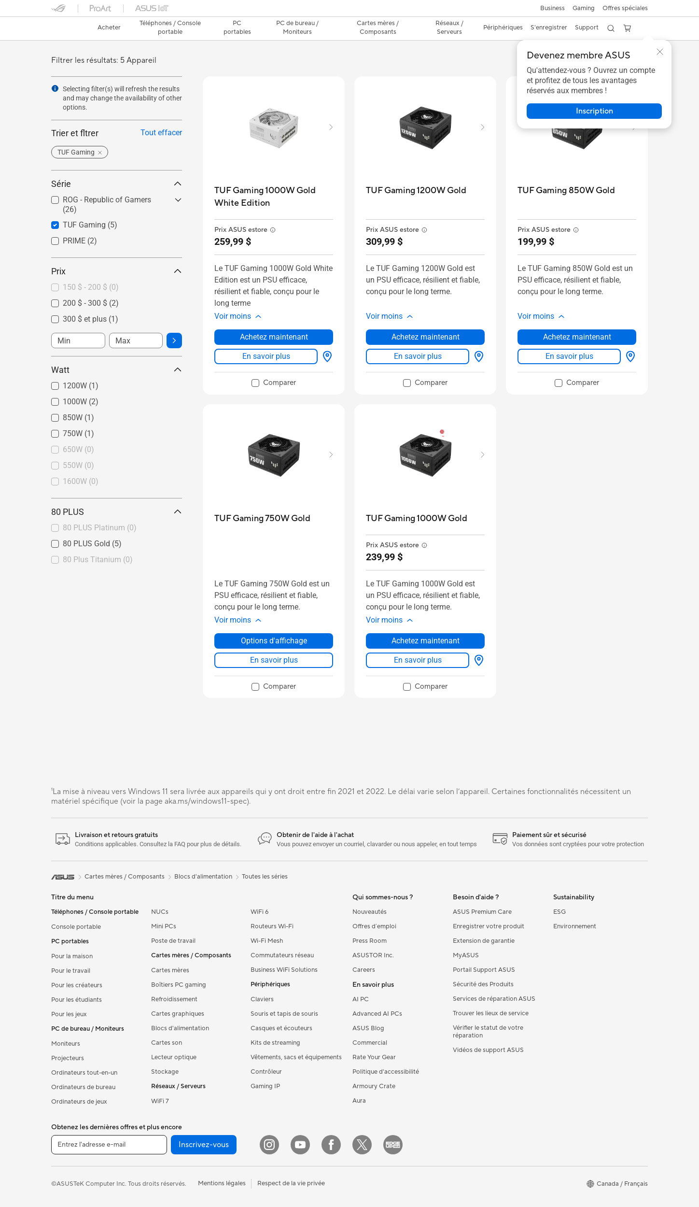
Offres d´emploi (374, 926)
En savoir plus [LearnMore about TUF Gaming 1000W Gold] (418, 660)
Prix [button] (116, 271)
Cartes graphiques (177, 1014)
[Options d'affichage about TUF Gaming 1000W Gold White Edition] (325, 356)
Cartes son (166, 1043)
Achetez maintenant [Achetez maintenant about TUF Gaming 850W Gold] (577, 336)
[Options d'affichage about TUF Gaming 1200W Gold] (477, 356)
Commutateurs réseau (282, 955)
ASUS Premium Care (482, 912)
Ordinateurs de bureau (83, 1087)
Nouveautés (369, 912)
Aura (359, 1101)
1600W (80, 481)
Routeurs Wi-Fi (272, 926)
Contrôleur (266, 1072)
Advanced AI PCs (377, 1014)
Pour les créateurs (76, 985)
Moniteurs (65, 1044)
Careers (363, 970)
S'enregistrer (549, 27)
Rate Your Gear (374, 1057)
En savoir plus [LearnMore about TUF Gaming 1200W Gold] (418, 356)
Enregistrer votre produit (488, 926)
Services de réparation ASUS (494, 999)
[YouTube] (300, 1144)
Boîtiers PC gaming (178, 985)
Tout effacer (161, 132)
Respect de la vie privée (291, 1183)
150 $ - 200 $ (91, 287)
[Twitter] (362, 1144)
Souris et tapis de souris (284, 1014)
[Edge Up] (393, 1144)
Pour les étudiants (76, 1000)
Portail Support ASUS (484, 970)
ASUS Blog (368, 1028)
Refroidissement (174, 999)
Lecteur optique (173, 1057)
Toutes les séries (265, 876)
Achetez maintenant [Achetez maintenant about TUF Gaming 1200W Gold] (425, 336)
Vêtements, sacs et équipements (296, 1057)
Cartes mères (170, 970)
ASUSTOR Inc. (373, 955)
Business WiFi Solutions (284, 970)
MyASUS (466, 955)
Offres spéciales (625, 8)
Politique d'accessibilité (385, 1072)
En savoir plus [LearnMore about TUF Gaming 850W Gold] (569, 356)
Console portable (76, 927)
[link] (67, 28)
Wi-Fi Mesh (267, 941)
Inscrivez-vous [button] (204, 1145)
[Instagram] (269, 1144)
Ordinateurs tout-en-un (84, 1073)
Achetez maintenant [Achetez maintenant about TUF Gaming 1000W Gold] (425, 640)
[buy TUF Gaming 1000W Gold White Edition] (273, 197)
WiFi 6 (259, 912)
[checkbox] (112, 288)
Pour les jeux (69, 1014)
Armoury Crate (373, 1086)
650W (78, 449)
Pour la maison (72, 956)
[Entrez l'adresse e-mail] (109, 1144)
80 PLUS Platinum (100, 527)
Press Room (369, 941)
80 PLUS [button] (116, 512)
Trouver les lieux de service (491, 1013)
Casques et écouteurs (281, 1028)
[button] (552, 8)
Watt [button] (116, 370)
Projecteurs (67, 1058)
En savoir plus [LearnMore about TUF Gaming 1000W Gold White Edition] (266, 356)
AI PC (360, 999)
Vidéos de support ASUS (488, 1050)
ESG (559, 912)
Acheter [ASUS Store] (109, 27)
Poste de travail (173, 941)
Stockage (165, 1072)
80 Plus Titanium (98, 559)
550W (78, 465)
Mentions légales (222, 1183)
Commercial (369, 1043)
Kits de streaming (275, 1043)
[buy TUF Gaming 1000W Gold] (416, 518)
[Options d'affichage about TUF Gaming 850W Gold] (628, 356)
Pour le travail (70, 971)
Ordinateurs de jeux (79, 1102)
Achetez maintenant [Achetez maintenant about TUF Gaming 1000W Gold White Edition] (274, 336)
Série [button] (116, 184)
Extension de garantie (484, 941)
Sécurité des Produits (483, 984)
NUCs (159, 912)
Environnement (574, 926)
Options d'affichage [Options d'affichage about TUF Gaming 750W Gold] (274, 640)
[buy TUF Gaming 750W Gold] (262, 518)
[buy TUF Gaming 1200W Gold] (416, 190)
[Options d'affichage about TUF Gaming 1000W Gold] (477, 660)
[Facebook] (331, 1144)
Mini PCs (163, 926)
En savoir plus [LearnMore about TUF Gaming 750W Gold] (274, 660)
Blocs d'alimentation (180, 1028)
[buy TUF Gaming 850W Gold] (566, 190)
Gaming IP (265, 1086)
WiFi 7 (160, 1101)
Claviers (262, 999)
